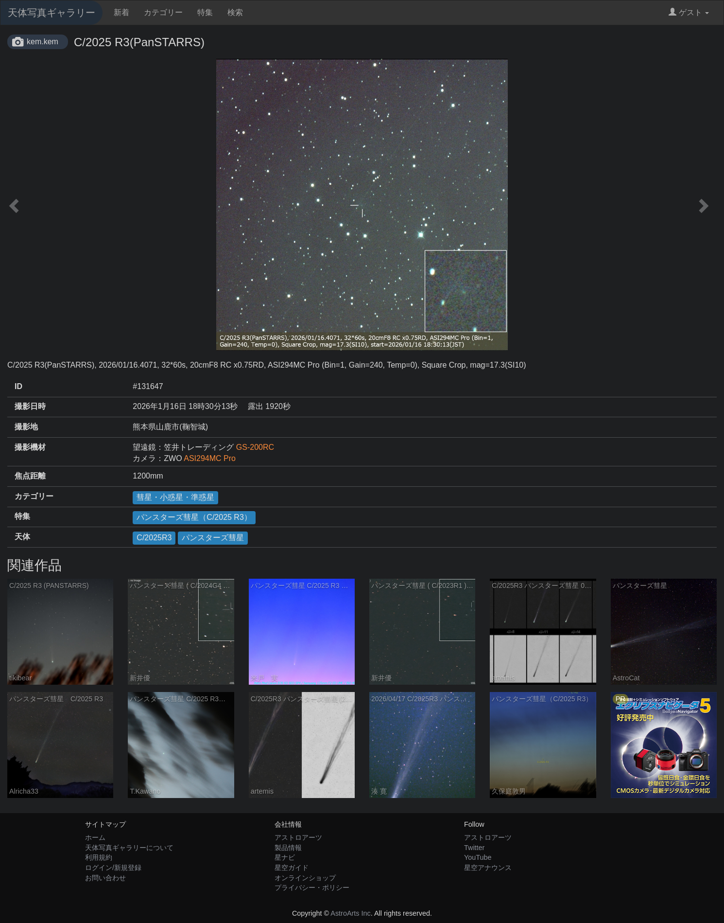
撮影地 (26, 427)
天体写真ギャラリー (51, 12)
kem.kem (42, 41)
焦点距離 (30, 476)
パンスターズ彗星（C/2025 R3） (194, 517)
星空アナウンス (488, 867)
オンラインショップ (305, 878)
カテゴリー (163, 12)
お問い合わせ (105, 878)
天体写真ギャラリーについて (129, 848)
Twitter (474, 848)
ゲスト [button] (689, 12)
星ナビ (285, 857)
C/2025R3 (154, 537)
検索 (235, 12)
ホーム (95, 837)
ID (18, 386)
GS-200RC (255, 447)
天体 (22, 536)
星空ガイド (292, 867)
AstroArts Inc (350, 913)
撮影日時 (30, 406)
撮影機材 (30, 447)
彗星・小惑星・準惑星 (175, 497)
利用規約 (98, 857)
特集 (205, 12)
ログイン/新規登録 (113, 867)
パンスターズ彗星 (213, 537)
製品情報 (288, 848)
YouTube (478, 857)
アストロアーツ (298, 837)
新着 (121, 12)
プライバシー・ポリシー (312, 887)
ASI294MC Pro (210, 458)
